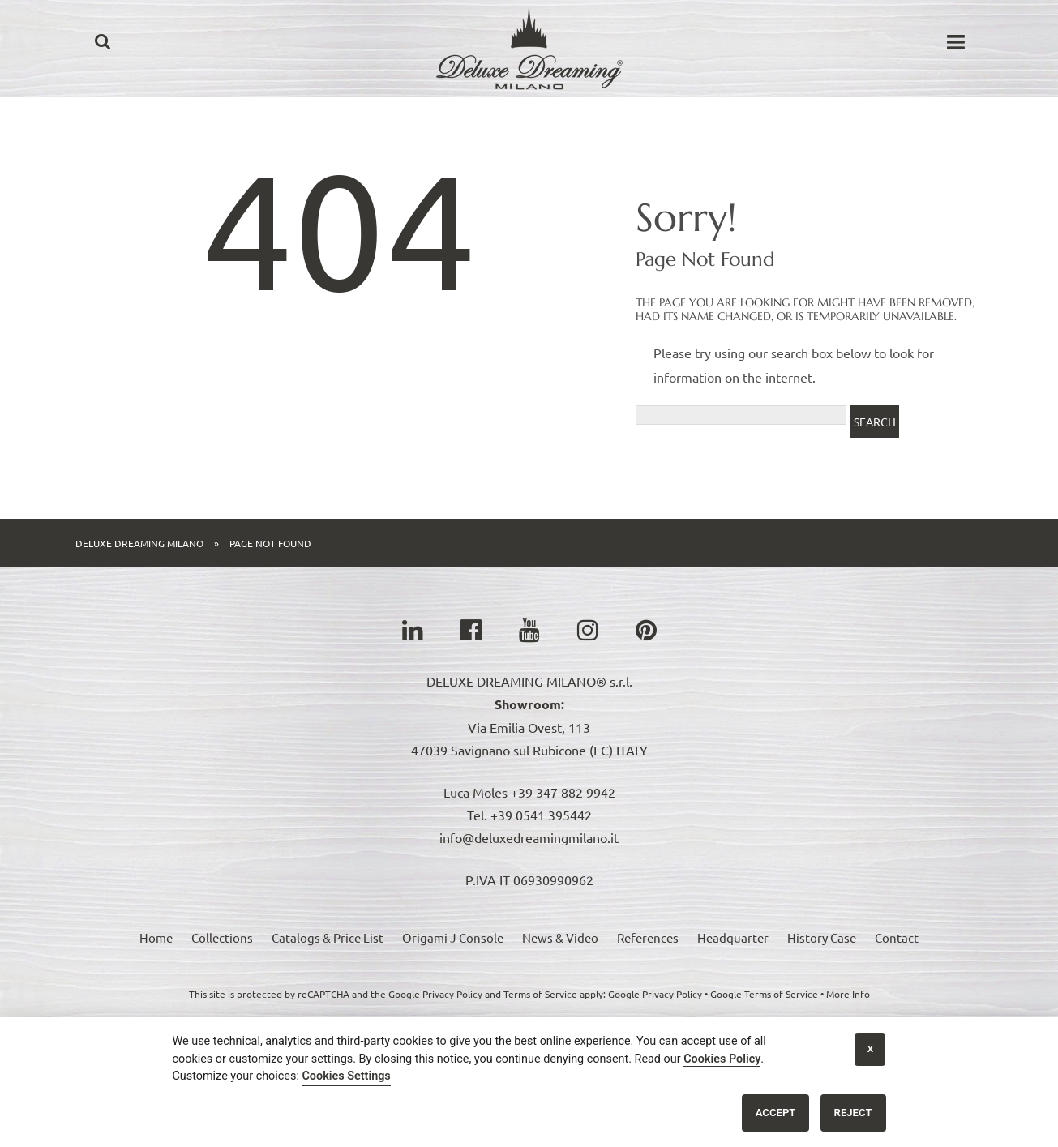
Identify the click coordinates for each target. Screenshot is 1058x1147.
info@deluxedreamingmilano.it (529, 837)
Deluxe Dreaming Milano (139, 543)
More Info (848, 993)
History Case (821, 937)
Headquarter (733, 937)
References (648, 937)
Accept (776, 1112)
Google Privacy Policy (655, 993)
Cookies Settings (346, 1076)
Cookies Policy (721, 1059)
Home (156, 937)
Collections (222, 937)
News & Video (560, 937)
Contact (897, 937)
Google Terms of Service (764, 993)
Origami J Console (452, 937)
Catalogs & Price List (327, 937)
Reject (853, 1112)
